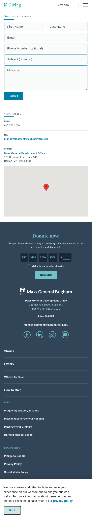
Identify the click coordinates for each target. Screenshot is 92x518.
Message (13, 70)
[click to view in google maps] (24, 153)
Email (11, 37)
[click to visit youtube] (65, 334)
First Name (15, 26)
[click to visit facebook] (27, 334)
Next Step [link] (46, 274)
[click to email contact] (26, 138)
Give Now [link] (63, 5)
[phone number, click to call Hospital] (46, 316)
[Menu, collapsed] (85, 5)
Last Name (57, 26)
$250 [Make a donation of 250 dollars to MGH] (43, 257)
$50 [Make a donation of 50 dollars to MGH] (24, 257)
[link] (9, 351)
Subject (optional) (19, 59)
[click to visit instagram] (52, 334)
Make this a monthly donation (48, 266)
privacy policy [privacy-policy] (63, 500)
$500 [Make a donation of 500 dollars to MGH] (53, 257)
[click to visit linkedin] (39, 334)
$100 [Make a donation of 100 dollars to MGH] (33, 257)
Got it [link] (12, 510)
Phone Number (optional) (25, 48)
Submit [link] (14, 96)
